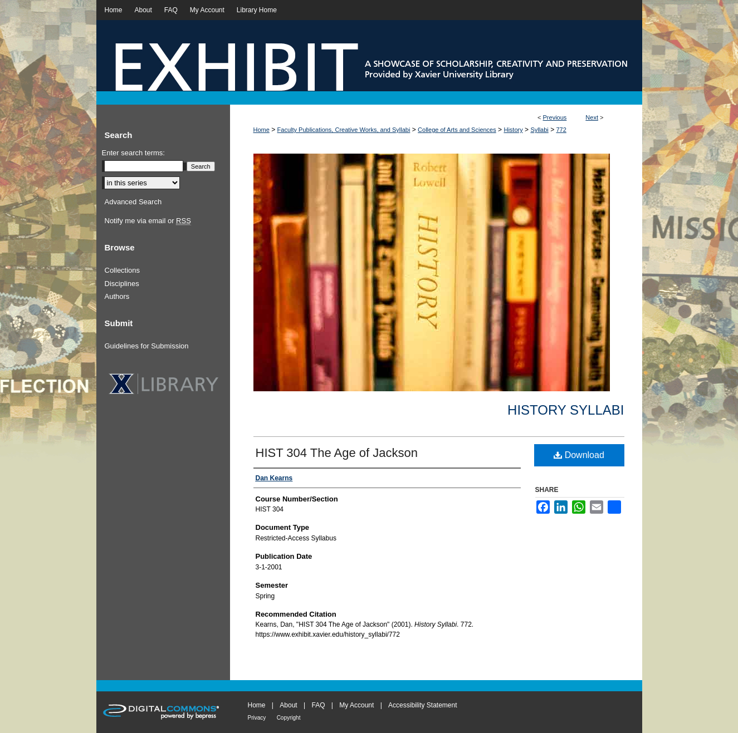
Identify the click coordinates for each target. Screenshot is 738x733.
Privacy (257, 718)
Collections (122, 270)
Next (591, 117)
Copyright (289, 718)
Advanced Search (133, 202)
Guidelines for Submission (147, 346)
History (513, 129)
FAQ (318, 705)
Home (261, 129)
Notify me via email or (148, 221)
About (288, 705)
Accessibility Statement (422, 705)
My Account (356, 705)
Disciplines (122, 283)
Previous (555, 117)
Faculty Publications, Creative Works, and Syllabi (343, 129)
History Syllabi (565, 409)
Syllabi (539, 129)
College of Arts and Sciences (457, 129)
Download (579, 455)
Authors (117, 296)
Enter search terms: (133, 153)
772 (561, 129)
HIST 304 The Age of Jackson (337, 453)
